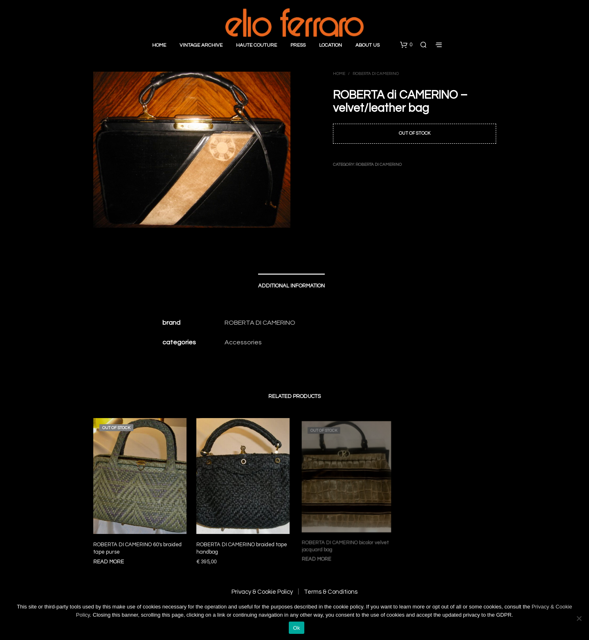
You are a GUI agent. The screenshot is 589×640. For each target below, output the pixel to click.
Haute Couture (256, 45)
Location (330, 45)
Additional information (291, 286)
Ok (296, 628)
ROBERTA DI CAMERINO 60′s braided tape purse (137, 548)
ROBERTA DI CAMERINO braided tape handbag (242, 545)
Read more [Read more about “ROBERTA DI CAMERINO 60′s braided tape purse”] (108, 562)
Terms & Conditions (330, 592)
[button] (406, 45)
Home (159, 45)
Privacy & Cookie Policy (262, 592)
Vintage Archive (201, 45)
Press (298, 45)
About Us (367, 45)
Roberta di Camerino (376, 74)
